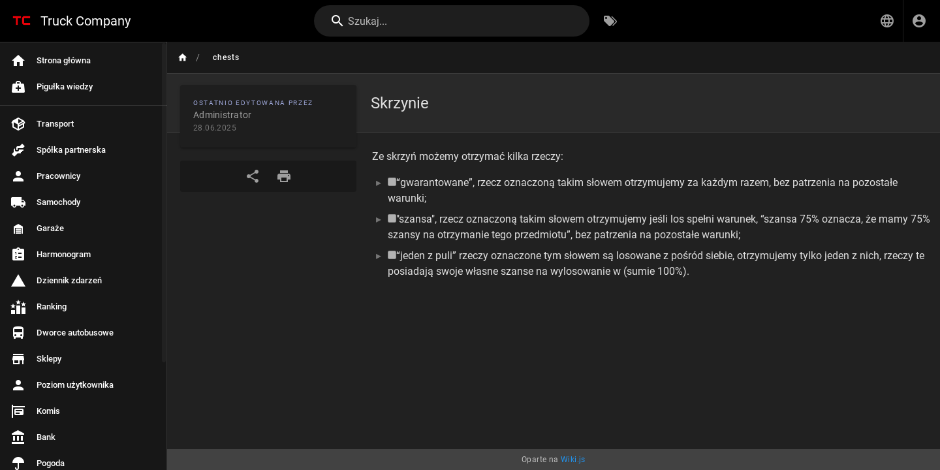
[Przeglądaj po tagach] (610, 21)
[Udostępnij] (252, 176)
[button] (887, 21)
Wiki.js (573, 459)
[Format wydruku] (284, 176)
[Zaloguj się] (919, 21)
